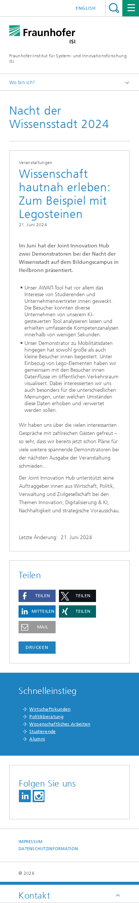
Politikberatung (46, 716)
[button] (37, 596)
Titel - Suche (114, 8)
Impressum (30, 841)
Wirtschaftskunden (49, 709)
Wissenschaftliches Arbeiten (59, 724)
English (86, 8)
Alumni (37, 739)
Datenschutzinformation (48, 848)
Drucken (37, 647)
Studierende (42, 731)
